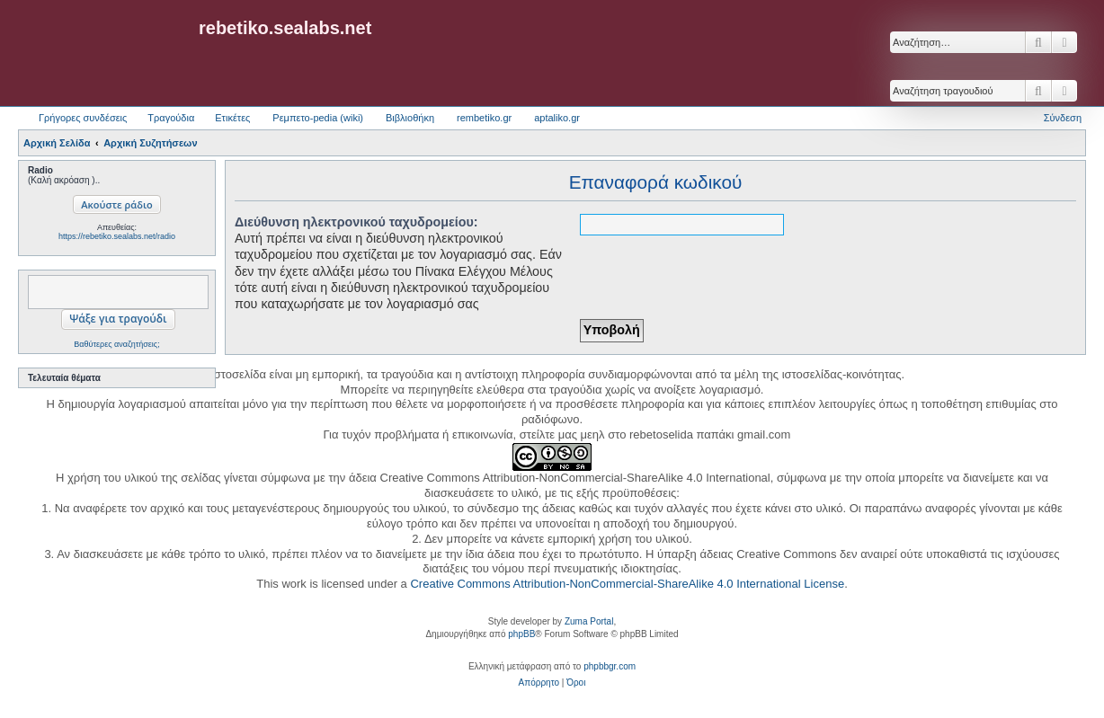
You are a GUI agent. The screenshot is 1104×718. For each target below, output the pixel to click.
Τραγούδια (170, 117)
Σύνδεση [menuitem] (1063, 117)
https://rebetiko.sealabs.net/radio (116, 236)
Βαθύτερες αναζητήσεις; (116, 344)
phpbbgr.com (609, 666)
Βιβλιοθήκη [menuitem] (410, 117)
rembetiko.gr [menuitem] (484, 117)
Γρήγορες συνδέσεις (83, 117)
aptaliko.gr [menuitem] (557, 117)
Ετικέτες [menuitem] (232, 117)
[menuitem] (539, 683)
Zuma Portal (589, 621)
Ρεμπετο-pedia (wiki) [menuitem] (317, 117)
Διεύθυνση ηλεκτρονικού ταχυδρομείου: (356, 222)
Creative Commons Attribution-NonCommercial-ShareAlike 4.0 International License (627, 583)
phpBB (521, 634)
